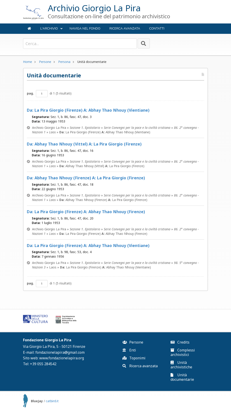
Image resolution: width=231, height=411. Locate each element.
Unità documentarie (182, 377)
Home (27, 62)
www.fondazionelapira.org (61, 358)
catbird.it (52, 401)
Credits (180, 342)
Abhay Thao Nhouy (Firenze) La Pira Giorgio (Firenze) (86, 177)
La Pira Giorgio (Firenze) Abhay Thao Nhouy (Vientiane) (88, 110)
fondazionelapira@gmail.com (60, 352)
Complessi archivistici (183, 352)
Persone (45, 62)
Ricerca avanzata (124, 28)
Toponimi (134, 358)
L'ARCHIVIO (51, 30)
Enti (129, 350)
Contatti (156, 28)
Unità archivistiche (181, 364)
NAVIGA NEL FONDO (84, 28)
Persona (64, 62)
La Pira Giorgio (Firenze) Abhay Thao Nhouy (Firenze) (86, 211)
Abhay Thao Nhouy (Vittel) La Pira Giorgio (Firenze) (84, 144)
